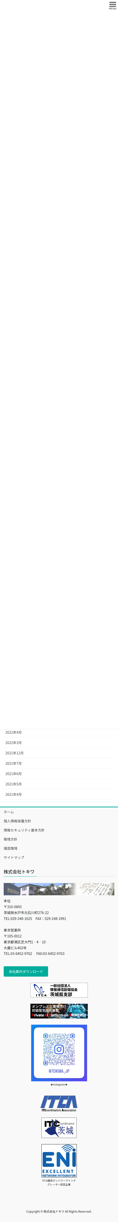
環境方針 (10, 839)
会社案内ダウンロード (26, 971)
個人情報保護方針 (17, 820)
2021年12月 (14, 752)
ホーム (9, 811)
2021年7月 (13, 763)
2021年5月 (13, 783)
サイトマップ (14, 857)
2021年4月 (13, 794)
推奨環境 (10, 848)
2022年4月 (13, 732)
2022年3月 (13, 742)
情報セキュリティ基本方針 (24, 830)
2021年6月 (13, 773)
